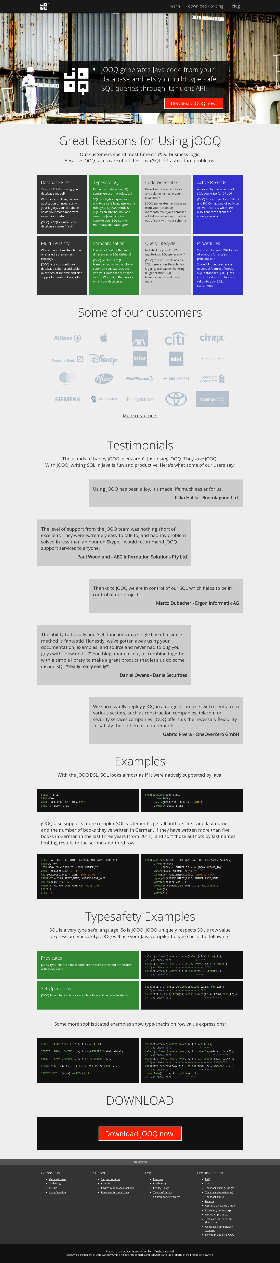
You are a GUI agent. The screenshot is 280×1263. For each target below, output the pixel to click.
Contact (105, 1183)
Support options (110, 1179)
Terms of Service (162, 1192)
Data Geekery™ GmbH (139, 1251)
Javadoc (209, 1201)
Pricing (206, 6)
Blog (236, 6)
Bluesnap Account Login (115, 1192)
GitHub (53, 1188)
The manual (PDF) (215, 1197)
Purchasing (159, 1183)
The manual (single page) (219, 1188)
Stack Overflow (57, 1192)
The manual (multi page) (219, 1192)
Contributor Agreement (166, 1197)
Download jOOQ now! (194, 103)
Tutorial (209, 1183)
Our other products (216, 1214)
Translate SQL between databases (218, 1220)
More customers (140, 415)
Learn (175, 6)
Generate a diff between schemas (219, 1228)
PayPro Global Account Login (118, 1188)
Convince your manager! (219, 1210)
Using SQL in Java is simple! (220, 1205)
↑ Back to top (140, 1161)
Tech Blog (55, 1183)
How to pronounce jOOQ (219, 1234)
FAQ (207, 1179)
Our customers (57, 1179)
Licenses (158, 1179)
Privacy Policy (161, 1188)
